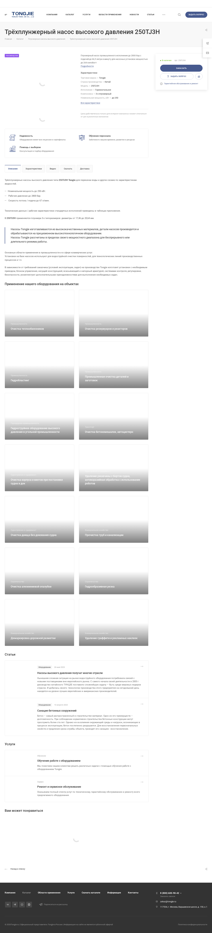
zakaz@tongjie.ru (168, 901)
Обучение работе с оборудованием (59, 760)
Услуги (71, 892)
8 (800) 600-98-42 (169, 893)
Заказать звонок (167, 896)
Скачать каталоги (91, 892)
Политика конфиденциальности (192, 924)
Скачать (68, 169)
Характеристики (34, 169)
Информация (114, 892)
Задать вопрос (196, 15)
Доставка (85, 169)
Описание (13, 169)
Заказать (181, 68)
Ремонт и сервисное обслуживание (59, 786)
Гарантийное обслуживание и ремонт (181, 83)
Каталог (26, 892)
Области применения (49, 892)
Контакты (133, 892)
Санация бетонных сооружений (56, 710)
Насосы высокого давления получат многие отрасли (70, 672)
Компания (10, 892)
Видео (53, 169)
